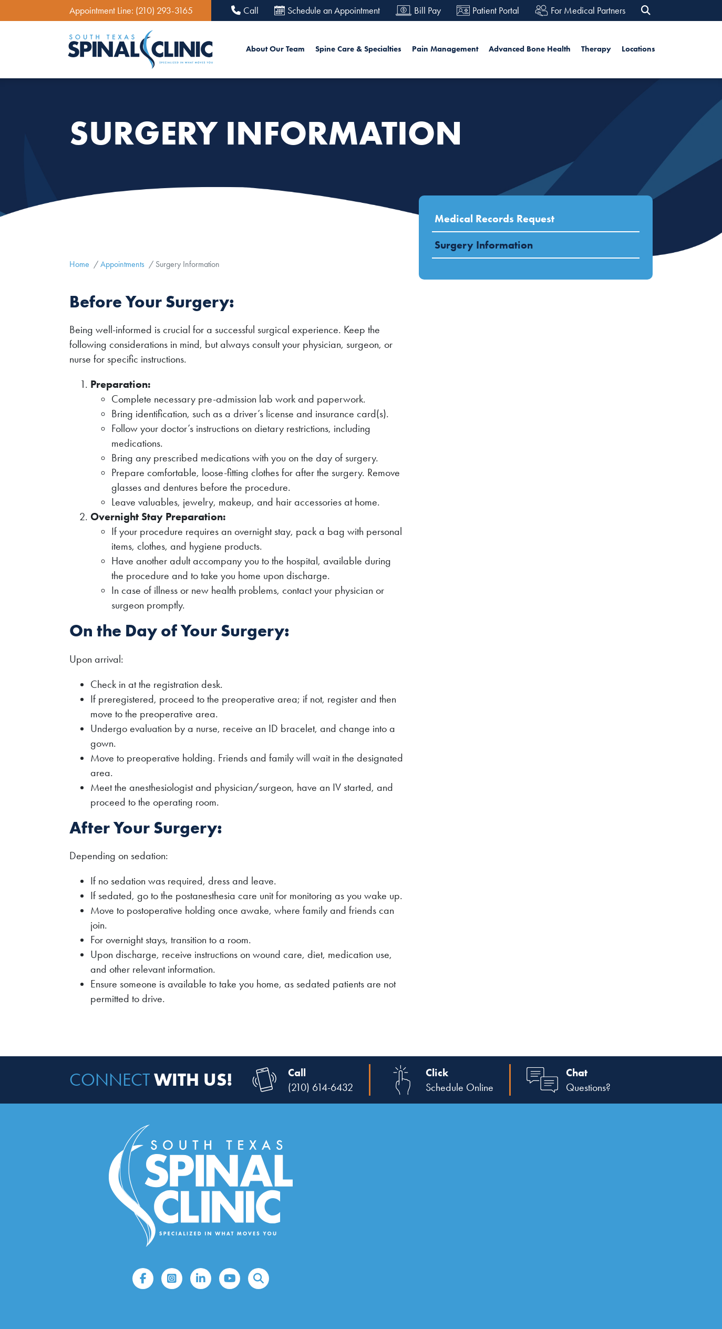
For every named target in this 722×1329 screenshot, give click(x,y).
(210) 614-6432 (320, 1087)
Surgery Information (484, 245)
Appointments (122, 264)
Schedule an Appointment (327, 10)
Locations (638, 49)
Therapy (596, 49)
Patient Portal (488, 10)
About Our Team (275, 49)
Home (79, 264)
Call (245, 10)
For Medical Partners (580, 11)
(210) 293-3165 (164, 10)
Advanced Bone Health (530, 49)
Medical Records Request (494, 218)
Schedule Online (459, 1087)
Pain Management (445, 49)
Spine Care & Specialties (358, 49)
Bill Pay (418, 10)
